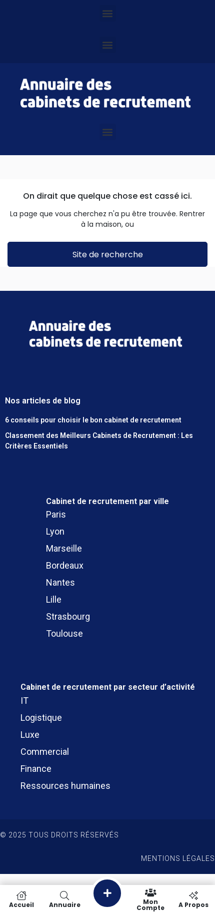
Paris (56, 514)
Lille (54, 599)
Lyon (55, 531)
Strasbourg (68, 616)
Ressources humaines (65, 785)
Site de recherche (107, 254)
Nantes (60, 582)
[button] (108, 13)
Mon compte (150, 899)
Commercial (44, 751)
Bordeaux (65, 565)
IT (24, 700)
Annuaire (64, 899)
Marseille (64, 548)
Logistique (41, 717)
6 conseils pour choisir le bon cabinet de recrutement (93, 420)
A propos (193, 899)
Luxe (30, 734)
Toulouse (64, 633)
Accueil (21, 899)
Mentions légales (178, 858)
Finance (36, 768)
